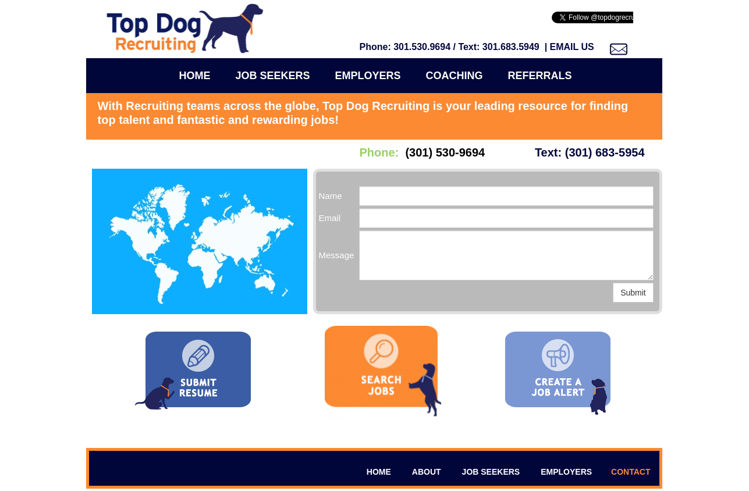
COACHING (454, 75)
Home (194, 75)
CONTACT (630, 471)
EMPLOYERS (566, 471)
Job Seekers (272, 75)
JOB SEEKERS (491, 471)
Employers (368, 75)
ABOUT (426, 471)
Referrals (540, 75)
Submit (633, 292)
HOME (379, 471)
